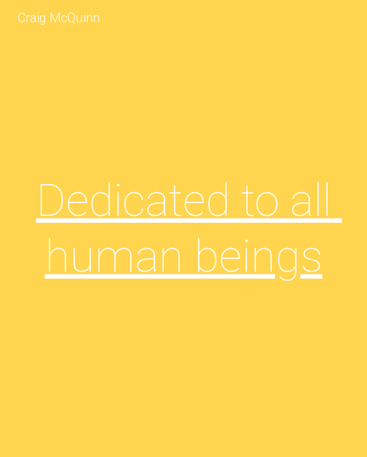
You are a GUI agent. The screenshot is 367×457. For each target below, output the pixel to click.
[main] (183, 229)
